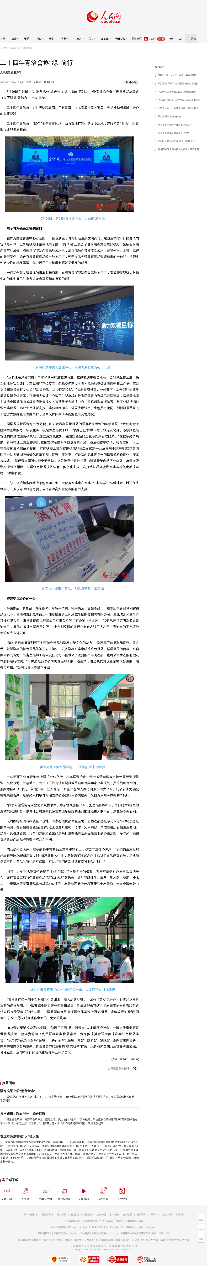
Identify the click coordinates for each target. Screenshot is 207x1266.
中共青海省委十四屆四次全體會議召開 (177, 92)
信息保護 (167, 1214)
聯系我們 (180, 1214)
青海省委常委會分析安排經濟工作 (175, 125)
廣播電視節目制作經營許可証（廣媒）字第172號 (144, 1233)
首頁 (2, 38)
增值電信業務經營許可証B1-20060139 (99, 1233)
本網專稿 (27, 48)
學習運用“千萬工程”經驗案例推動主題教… (179, 83)
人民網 (4, 48)
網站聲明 (141, 1214)
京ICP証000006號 (149, 1240)
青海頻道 (15, 48)
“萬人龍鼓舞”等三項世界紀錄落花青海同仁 (179, 100)
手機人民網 (45, 1193)
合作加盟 (101, 1214)
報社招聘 (61, 1214)
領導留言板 (64, 1193)
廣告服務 (88, 1214)
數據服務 (127, 1214)
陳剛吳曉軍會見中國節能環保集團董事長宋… (180, 149)
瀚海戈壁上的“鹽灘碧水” (18, 1091)
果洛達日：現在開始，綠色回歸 (23, 1113)
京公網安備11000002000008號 (174, 1240)
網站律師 (154, 1214)
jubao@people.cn (135, 1221)
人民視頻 (83, 1193)
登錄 (193, 38)
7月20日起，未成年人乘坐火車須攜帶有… (179, 75)
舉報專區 (136, 38)
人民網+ (26, 1193)
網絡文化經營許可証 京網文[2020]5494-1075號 (80, 1240)
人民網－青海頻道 (44, 82)
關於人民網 (47, 1214)
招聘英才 (75, 1214)
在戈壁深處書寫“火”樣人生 (19, 1136)
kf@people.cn (74, 1227)
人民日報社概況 (30, 1214)
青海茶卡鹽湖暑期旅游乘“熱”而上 (174, 133)
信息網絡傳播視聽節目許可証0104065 (36, 1240)
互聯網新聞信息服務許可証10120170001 (58, 1233)
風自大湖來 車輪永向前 (169, 116)
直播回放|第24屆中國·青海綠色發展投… (177, 141)
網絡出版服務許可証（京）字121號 (121, 1240)
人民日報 (6, 1193)
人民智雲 (103, 1193)
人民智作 (122, 1193)
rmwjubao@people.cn (147, 1227)
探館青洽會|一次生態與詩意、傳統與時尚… (179, 108)
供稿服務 (114, 1214)
